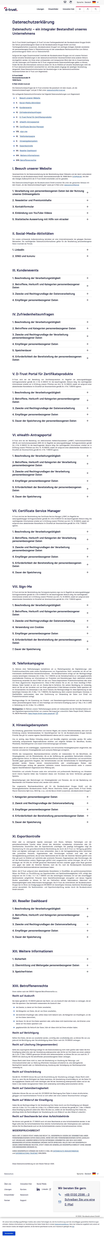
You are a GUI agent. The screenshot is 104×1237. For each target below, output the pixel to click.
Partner (7, 1200)
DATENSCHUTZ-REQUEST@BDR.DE (66, 1151)
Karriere (23, 1189)
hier (73, 1226)
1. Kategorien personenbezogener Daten (34, 796)
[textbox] (92, 2)
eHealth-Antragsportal (29, 122)
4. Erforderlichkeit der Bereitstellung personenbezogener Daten (48, 815)
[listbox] (92, 2)
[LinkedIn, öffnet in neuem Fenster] (44, 1189)
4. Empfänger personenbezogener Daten (35, 300)
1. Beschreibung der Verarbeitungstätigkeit (36, 278)
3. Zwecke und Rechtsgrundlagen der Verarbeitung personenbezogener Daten (41, 473)
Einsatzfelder (53, 9)
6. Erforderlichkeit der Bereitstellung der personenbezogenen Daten (46, 358)
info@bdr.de (77, 176)
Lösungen (40, 9)
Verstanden (9, 1233)
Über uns (7, 1184)
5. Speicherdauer (21, 350)
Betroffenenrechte (28, 160)
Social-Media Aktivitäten (30, 103)
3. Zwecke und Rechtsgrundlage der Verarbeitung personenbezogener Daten (40, 336)
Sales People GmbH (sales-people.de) (41, 713)
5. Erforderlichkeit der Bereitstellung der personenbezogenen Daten (46, 489)
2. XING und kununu (23, 256)
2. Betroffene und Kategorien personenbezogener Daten (44, 328)
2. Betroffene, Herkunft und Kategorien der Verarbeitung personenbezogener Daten (44, 464)
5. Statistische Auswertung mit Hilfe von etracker (40, 219)
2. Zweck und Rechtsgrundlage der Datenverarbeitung (43, 803)
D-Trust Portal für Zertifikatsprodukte (35, 117)
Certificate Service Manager (32, 127)
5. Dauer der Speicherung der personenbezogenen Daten (44, 420)
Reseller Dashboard (28, 151)
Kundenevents (26, 107)
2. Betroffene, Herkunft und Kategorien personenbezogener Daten (46, 286)
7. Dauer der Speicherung (26, 649)
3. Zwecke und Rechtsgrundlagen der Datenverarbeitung (44, 924)
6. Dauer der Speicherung (26, 496)
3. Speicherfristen (22, 971)
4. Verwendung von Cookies (28, 627)
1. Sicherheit (19, 958)
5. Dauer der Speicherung (26, 822)
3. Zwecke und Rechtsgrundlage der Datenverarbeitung (43, 293)
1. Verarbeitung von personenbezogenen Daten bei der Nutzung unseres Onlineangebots (48, 192)
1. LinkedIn (18, 249)
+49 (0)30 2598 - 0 (77, 1194)
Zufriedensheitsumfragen (30, 112)
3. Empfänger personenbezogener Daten (35, 809)
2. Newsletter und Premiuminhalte (31, 200)
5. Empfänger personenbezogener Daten (35, 633)
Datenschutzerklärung (62, 1224)
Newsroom (24, 1195)
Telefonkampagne (27, 136)
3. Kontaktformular (23, 206)
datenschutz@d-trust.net (56, 90)
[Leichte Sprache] (65, 2)
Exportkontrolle (26, 146)
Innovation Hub (68, 9)
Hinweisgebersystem (28, 141)
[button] (80, 9)
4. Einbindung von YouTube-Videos (32, 212)
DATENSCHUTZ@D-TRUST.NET (27, 1153)
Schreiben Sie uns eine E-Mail (80, 1201)
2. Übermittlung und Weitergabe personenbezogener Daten (45, 965)
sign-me (23, 131)
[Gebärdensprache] (70, 2)
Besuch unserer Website (30, 98)
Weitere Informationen (29, 155)
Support (23, 1200)
